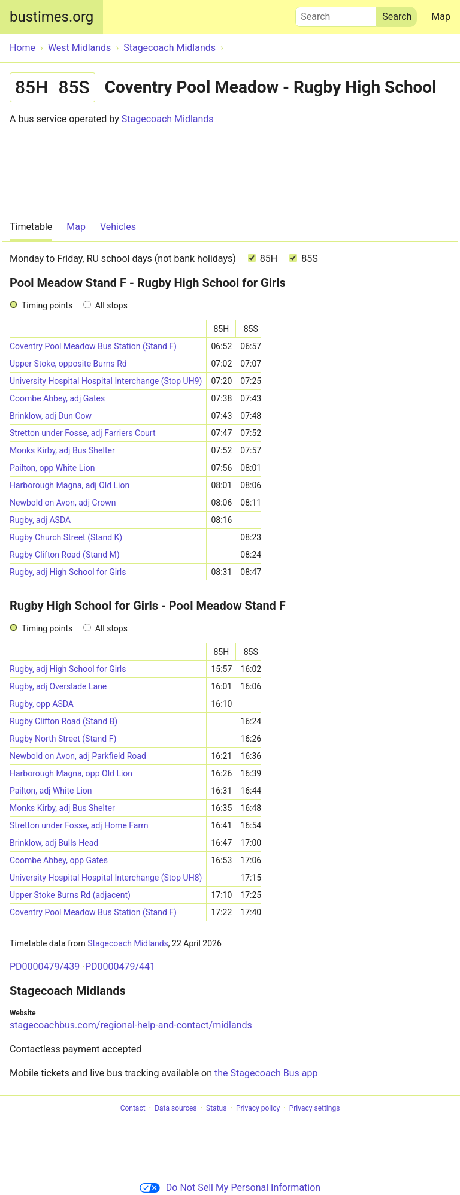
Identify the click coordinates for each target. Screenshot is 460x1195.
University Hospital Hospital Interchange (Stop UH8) (106, 877)
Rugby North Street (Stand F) (63, 738)
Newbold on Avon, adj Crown (63, 502)
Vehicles (118, 226)
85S (303, 258)
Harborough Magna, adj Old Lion (69, 485)
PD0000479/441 (120, 966)
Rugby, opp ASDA (42, 704)
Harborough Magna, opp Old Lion (71, 773)
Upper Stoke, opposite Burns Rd (68, 363)
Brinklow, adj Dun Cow (51, 415)
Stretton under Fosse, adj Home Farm (79, 825)
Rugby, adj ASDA (40, 520)
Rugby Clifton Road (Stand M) (65, 554)
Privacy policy (258, 1108)
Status (216, 1108)
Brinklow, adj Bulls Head (54, 843)
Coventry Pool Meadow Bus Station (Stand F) (93, 346)
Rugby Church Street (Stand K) (66, 537)
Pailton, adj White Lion (51, 790)
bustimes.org (51, 16)
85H (262, 258)
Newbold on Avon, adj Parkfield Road (78, 756)
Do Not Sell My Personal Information (230, 1187)
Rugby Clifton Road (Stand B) (63, 721)
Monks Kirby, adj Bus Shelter (62, 450)
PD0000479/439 (45, 966)
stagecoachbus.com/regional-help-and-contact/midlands (131, 1025)
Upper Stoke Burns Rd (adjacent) (70, 895)
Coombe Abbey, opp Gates (59, 860)
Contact (133, 1108)
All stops (111, 305)
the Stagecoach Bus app (265, 1073)
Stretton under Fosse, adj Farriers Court (83, 433)
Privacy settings (314, 1108)
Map (440, 16)
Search (336, 14)
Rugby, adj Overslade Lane (58, 686)
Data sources (175, 1108)
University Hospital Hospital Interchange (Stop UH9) (106, 381)
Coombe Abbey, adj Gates (57, 398)
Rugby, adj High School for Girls (68, 572)
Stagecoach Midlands (168, 119)
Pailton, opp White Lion (52, 468)
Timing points (47, 305)
